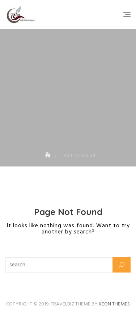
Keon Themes (114, 304)
